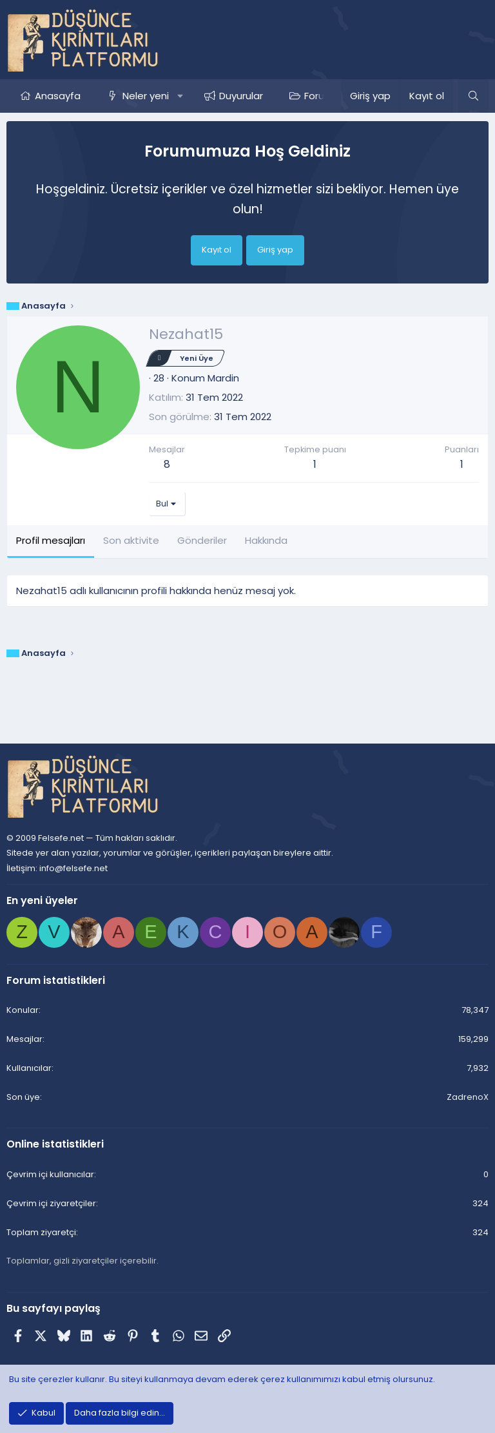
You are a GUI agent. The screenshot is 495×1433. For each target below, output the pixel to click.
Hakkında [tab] (266, 540)
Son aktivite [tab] (131, 540)
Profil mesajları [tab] (50, 540)
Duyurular (241, 95)
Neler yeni (145, 95)
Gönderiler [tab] (202, 540)
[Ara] (473, 96)
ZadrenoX (468, 1097)
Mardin (223, 378)
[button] (180, 96)
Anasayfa (58, 95)
